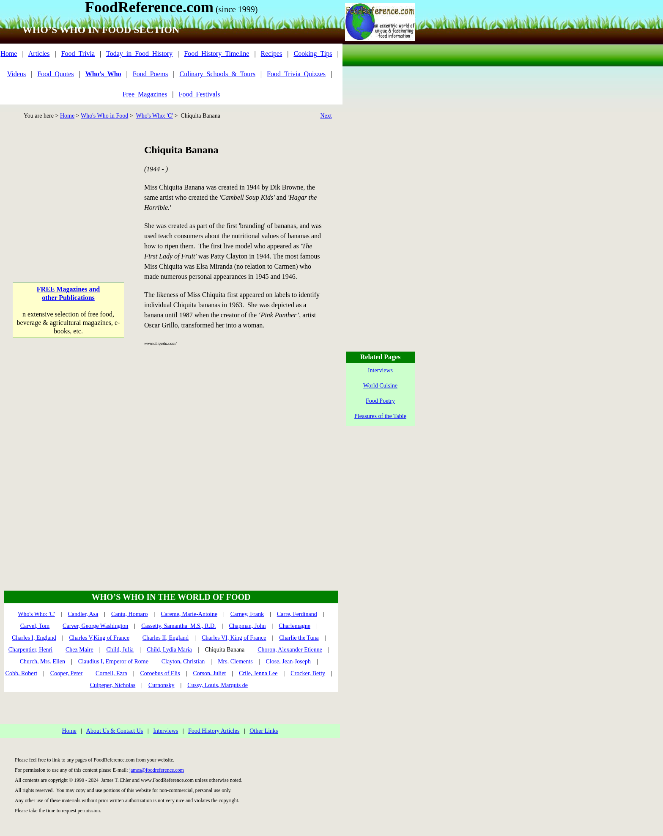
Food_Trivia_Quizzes (296, 73)
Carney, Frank (247, 614)
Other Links (263, 731)
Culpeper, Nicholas (113, 685)
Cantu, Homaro (129, 614)
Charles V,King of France (99, 638)
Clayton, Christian (183, 661)
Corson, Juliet (209, 673)
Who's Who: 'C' (154, 116)
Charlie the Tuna (298, 638)
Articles (39, 53)
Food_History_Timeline (216, 53)
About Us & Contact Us (114, 731)
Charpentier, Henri (30, 649)
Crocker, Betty (307, 673)
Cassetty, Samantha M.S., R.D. (178, 626)
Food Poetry (380, 401)
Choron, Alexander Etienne (290, 649)
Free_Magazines (145, 94)
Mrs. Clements (235, 661)
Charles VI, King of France (234, 638)
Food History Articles (213, 731)
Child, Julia (120, 649)
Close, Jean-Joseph (288, 661)
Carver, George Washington (95, 626)
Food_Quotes (55, 73)
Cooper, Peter (66, 673)
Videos (16, 73)
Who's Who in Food (104, 116)
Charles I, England (34, 638)
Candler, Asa (83, 614)
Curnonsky (161, 685)
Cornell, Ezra (111, 673)
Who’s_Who (103, 73)
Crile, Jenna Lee (258, 673)
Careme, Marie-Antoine (189, 614)
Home (8, 53)
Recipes (271, 53)
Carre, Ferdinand (297, 614)
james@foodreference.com (156, 770)
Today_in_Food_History (139, 53)
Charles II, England (165, 638)
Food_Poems (150, 73)
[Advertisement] (68, 196)
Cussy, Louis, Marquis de (217, 685)
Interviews (165, 731)
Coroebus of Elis (160, 673)
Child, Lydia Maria (169, 649)
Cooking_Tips (312, 53)
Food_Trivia (78, 53)
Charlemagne (294, 626)
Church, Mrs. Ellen (42, 661)
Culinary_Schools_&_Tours (217, 73)
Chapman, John (247, 626)
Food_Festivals (199, 94)
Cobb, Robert (21, 673)
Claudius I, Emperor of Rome (113, 661)
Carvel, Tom (35, 626)
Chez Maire (79, 649)
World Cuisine (380, 385)
